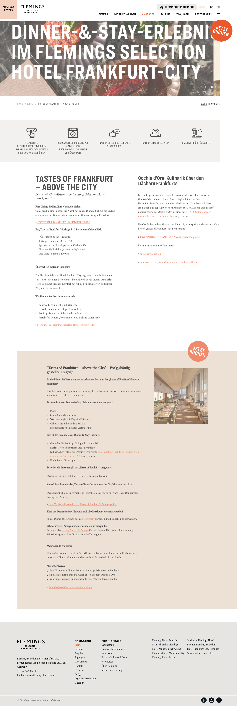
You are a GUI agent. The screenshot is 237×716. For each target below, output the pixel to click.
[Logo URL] (32, 13)
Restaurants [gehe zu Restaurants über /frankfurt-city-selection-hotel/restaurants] (81, 662)
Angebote (30, 113)
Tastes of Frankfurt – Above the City (58, 113)
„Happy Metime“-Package (75, 540)
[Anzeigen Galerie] (165, 14)
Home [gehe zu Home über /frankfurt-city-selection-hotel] (78, 645)
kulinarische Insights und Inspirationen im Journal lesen (169, 272)
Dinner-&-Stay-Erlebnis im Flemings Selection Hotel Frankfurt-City (70, 206)
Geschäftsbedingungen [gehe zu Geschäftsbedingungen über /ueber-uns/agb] (113, 649)
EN (218, 7)
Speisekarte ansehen (150, 264)
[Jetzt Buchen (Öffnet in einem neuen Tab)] (198, 360)
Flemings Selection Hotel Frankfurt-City (38, 659)
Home (20, 113)
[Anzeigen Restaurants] (203, 14)
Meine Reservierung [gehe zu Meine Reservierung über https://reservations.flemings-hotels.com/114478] (111, 670)
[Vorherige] (202, 97)
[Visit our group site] (8, 11)
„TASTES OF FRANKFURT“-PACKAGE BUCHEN (63, 232)
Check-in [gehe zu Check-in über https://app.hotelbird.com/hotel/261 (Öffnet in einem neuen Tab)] (79, 683)
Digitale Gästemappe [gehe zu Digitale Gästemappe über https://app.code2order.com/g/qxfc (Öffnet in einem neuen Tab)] (85, 679)
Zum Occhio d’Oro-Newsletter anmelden (70, 597)
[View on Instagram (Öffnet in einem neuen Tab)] (212, 703)
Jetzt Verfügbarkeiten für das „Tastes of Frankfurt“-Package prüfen (83, 514)
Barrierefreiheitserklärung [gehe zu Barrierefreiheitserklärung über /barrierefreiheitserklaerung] (114, 658)
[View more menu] (217, 14)
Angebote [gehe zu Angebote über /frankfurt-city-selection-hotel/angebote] (80, 653)
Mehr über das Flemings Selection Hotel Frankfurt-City (66, 335)
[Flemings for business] (177, 7)
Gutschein (89, 529)
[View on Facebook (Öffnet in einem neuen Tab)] (205, 703)
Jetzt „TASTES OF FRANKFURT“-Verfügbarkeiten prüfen (170, 247)
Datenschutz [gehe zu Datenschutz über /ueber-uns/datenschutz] (107, 645)
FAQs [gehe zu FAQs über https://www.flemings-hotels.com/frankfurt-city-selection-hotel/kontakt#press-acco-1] (77, 674)
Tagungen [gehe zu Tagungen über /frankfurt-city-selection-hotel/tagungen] (80, 658)
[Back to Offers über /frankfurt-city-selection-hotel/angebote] (210, 113)
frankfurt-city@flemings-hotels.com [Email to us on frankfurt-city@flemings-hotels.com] (36, 675)
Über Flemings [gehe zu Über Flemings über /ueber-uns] (109, 666)
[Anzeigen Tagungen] (182, 14)
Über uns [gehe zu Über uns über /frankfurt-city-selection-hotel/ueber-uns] (79, 670)
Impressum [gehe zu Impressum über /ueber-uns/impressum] (107, 653)
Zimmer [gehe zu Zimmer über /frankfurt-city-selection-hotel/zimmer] (79, 649)
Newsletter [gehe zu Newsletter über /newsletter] (107, 662)
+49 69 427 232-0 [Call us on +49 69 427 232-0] (26, 671)
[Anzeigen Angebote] (148, 14)
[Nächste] (212, 97)
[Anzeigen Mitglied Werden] (125, 14)
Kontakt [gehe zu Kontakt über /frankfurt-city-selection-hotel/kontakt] (79, 666)
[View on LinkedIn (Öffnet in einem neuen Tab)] (219, 703)
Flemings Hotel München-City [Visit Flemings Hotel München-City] (168, 653)
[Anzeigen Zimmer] (103, 14)
